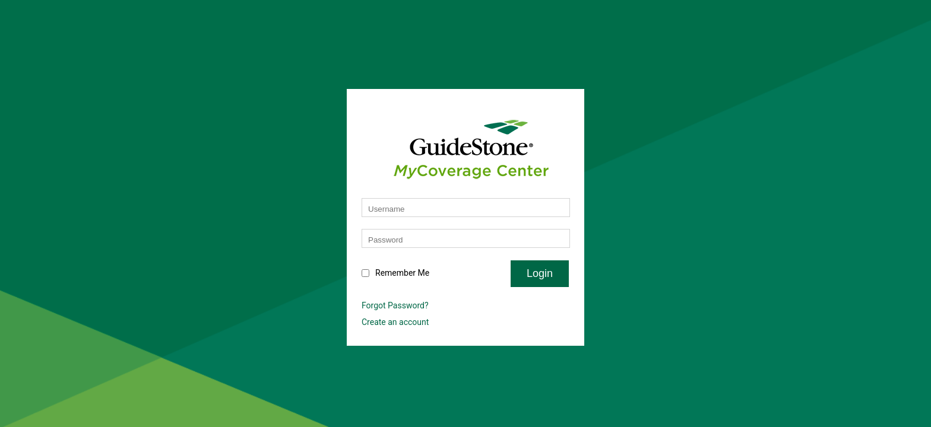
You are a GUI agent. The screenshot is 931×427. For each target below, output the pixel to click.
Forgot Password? (395, 305)
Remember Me (402, 273)
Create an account (395, 322)
